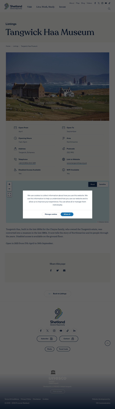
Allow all (67, 214)
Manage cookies (51, 214)
